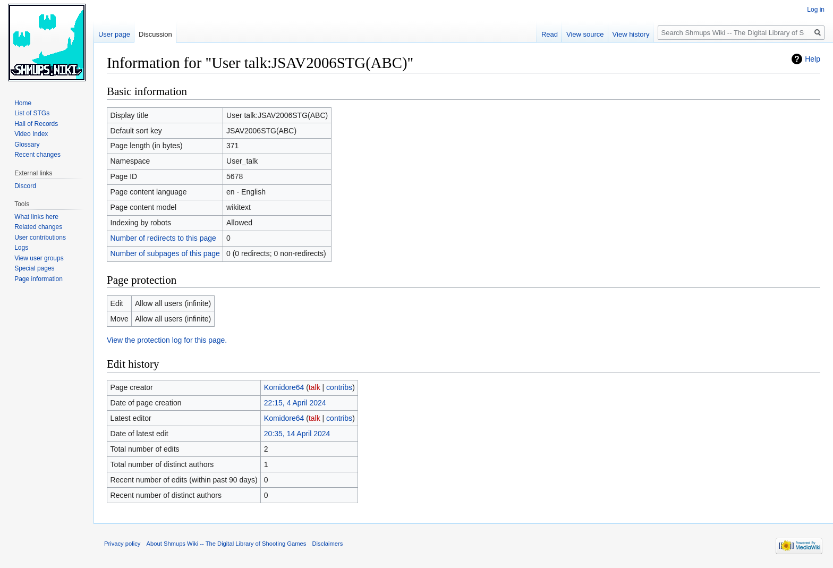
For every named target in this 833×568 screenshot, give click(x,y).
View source (585, 34)
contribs (339, 387)
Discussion (155, 34)
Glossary (26, 144)
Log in (815, 9)
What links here (36, 217)
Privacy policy (122, 543)
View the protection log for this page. (167, 340)
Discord (25, 186)
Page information (38, 279)
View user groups (39, 258)
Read (549, 34)
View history (631, 34)
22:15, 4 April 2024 (295, 403)
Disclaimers (327, 543)
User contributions (40, 237)
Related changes (38, 227)
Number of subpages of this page (165, 253)
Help (812, 59)
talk (314, 387)
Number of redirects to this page (163, 238)
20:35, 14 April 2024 (297, 433)
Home (22, 103)
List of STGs (31, 113)
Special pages (34, 268)
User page (114, 34)
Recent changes (37, 154)
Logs (21, 247)
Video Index (31, 134)
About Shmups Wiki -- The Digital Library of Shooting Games (227, 543)
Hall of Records (36, 124)
